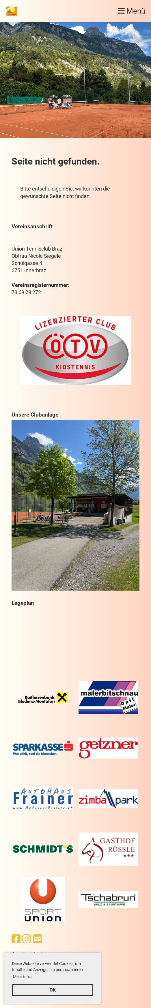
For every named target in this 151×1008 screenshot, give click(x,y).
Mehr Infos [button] (22, 976)
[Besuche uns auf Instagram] (26, 939)
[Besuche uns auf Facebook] (16, 939)
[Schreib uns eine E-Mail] (37, 939)
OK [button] (53, 990)
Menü (131, 11)
